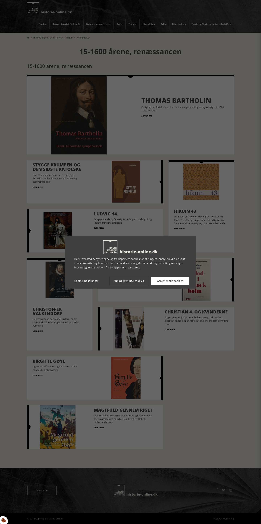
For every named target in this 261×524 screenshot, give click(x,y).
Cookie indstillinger (86, 281)
